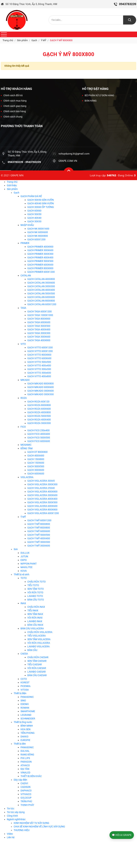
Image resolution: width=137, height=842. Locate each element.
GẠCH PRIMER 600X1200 (41, 271)
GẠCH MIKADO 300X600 (40, 390)
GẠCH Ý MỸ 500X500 (38, 534)
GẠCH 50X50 (34, 214)
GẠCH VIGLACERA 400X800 (42, 491)
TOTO (24, 578)
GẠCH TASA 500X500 (38, 326)
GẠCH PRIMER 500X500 (40, 261)
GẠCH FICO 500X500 (38, 437)
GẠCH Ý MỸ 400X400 (38, 538)
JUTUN (24, 556)
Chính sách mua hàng (14, 100)
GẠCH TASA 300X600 (38, 336)
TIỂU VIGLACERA (36, 635)
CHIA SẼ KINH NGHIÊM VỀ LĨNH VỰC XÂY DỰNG (39, 826)
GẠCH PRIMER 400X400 (40, 257)
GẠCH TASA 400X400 (38, 329)
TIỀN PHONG (28, 733)
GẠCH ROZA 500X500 (39, 416)
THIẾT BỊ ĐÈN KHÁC (31, 776)
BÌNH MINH (27, 725)
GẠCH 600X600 (35, 473)
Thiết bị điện (20, 693)
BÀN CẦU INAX (35, 624)
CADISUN (25, 787)
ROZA (24, 398)
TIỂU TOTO (33, 585)
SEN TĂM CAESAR (37, 661)
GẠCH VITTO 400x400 (39, 365)
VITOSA (25, 689)
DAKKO (24, 736)
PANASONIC (27, 697)
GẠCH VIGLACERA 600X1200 (43, 513)
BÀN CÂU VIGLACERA (32, 628)
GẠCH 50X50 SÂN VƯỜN (40, 199)
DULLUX (25, 552)
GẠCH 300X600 (35, 470)
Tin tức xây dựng (16, 812)
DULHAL (25, 751)
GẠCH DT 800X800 (37, 452)
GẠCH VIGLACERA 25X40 (41, 488)
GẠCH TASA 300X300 (38, 333)
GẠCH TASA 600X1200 (39, 311)
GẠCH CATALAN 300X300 (41, 286)
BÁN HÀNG (89, 100)
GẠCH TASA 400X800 (38, 340)
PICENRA (25, 686)
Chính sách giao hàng (13, 106)
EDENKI (25, 704)
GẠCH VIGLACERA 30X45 (41, 480)
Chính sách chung (11, 116)
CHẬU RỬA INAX (36, 606)
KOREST (25, 682)
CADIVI (24, 783)
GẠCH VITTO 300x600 (39, 372)
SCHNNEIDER (28, 718)
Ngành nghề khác (16, 819)
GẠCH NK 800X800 (37, 235)
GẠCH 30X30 (34, 221)
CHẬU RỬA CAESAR (37, 657)
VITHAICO (26, 794)
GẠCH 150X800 (35, 459)
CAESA (24, 653)
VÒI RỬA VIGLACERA (38, 642)
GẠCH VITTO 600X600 (39, 358)
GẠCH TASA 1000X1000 (40, 315)
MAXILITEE (26, 567)
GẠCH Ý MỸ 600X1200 (39, 520)
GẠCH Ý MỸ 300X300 (38, 542)
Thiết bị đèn (20, 743)
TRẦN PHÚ (26, 801)
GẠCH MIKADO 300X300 (40, 394)
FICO (23, 426)
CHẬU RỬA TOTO (36, 581)
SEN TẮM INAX (35, 614)
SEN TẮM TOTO (35, 588)
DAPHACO (26, 790)
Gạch (16, 192)
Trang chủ (12, 181)
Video (10, 833)
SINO (23, 700)
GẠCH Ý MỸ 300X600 (38, 545)
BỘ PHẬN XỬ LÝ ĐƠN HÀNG (98, 95)
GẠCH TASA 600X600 (38, 322)
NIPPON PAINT (29, 563)
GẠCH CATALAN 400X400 (41, 289)
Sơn (16, 549)
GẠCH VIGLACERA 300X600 (42, 495)
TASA (23, 308)
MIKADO (25, 380)
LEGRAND (26, 715)
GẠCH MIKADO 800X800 (40, 383)
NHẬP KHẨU (27, 225)
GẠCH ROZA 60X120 (38, 401)
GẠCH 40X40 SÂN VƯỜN (40, 203)
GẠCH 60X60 (34, 210)
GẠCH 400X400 (35, 455)
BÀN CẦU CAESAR (37, 675)
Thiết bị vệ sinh (21, 574)
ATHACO (25, 765)
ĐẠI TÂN (25, 769)
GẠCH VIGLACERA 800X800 (42, 509)
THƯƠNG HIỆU (21, 830)
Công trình (12, 815)
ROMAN (25, 707)
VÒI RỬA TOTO (35, 592)
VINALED (25, 772)
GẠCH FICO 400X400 (38, 434)
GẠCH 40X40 (34, 217)
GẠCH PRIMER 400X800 (40, 246)
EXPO (24, 560)
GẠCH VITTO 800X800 (39, 354)
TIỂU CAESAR (34, 664)
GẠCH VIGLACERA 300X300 (42, 484)
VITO (23, 344)
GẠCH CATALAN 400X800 (41, 279)
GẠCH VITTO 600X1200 (40, 347)
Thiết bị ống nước (23, 722)
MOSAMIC (26, 444)
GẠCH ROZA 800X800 (39, 405)
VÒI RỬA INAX (35, 617)
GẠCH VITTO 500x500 (39, 362)
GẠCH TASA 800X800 (38, 318)
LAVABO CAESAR (36, 671)
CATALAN (26, 275)
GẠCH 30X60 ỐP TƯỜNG (40, 207)
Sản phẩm (12, 189)
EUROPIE (25, 740)
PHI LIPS (25, 758)
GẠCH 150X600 (35, 462)
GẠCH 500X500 (35, 466)
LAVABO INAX (34, 621)
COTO (24, 679)
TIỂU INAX (32, 610)
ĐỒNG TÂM (26, 448)
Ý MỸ (23, 516)
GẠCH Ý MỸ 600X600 (38, 531)
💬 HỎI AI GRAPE (122, 835)
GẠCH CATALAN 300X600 (41, 282)
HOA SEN (25, 729)
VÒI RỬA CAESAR (36, 668)
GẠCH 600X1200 (36, 239)
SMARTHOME (28, 711)
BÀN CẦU (32, 650)
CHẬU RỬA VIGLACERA (39, 632)
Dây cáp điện (20, 779)
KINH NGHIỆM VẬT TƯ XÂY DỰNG (31, 823)
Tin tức (10, 808)
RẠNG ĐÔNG (27, 754)
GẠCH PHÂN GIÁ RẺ (31, 196)
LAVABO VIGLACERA (38, 646)
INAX (23, 603)
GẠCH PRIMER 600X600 (40, 264)
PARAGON (26, 761)
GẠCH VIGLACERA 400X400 (42, 498)
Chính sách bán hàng (13, 111)
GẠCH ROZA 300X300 (39, 423)
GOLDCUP (26, 797)
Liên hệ (10, 837)
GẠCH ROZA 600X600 (39, 408)
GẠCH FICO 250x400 (38, 430)
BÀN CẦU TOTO (35, 599)
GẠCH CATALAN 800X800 (41, 300)
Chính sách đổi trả (12, 95)
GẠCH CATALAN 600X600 (41, 297)
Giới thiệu (12, 185)
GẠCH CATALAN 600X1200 (41, 304)
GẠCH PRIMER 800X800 (40, 268)
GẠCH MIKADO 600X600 (40, 387)
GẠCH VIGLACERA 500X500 (42, 502)
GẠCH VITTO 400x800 (39, 376)
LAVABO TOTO (35, 596)
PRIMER (25, 243)
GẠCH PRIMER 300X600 (40, 250)
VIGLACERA (27, 477)
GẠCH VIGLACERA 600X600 (42, 506)
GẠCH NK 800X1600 (38, 228)
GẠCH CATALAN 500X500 (41, 293)
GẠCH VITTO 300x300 (39, 369)
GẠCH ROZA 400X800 (39, 412)
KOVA (24, 570)
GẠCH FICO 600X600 (38, 441)
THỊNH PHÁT (27, 805)
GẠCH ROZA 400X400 (39, 419)
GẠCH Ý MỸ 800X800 (38, 524)
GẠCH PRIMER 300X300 (40, 253)
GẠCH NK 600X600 (37, 232)
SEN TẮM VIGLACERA (38, 639)
